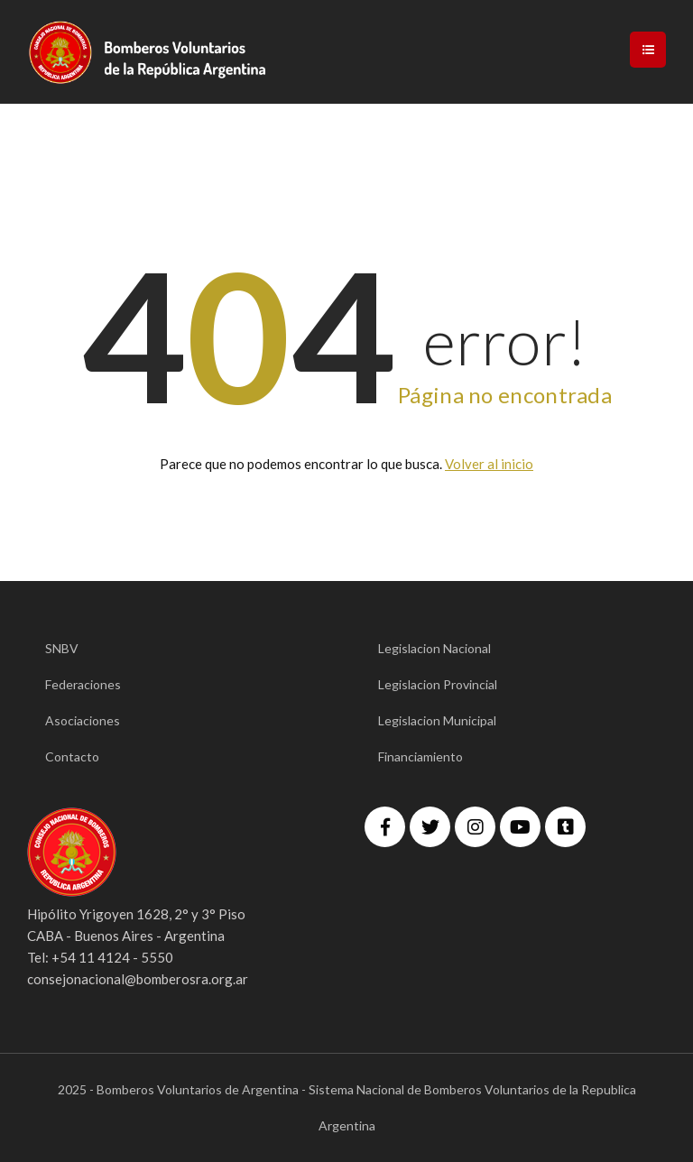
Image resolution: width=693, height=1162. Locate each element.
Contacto (72, 756)
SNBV (62, 648)
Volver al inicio (489, 464)
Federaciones (83, 684)
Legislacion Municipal (437, 720)
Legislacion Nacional (434, 648)
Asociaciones (82, 720)
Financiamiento (420, 756)
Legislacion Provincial (437, 684)
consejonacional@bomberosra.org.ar (137, 979)
